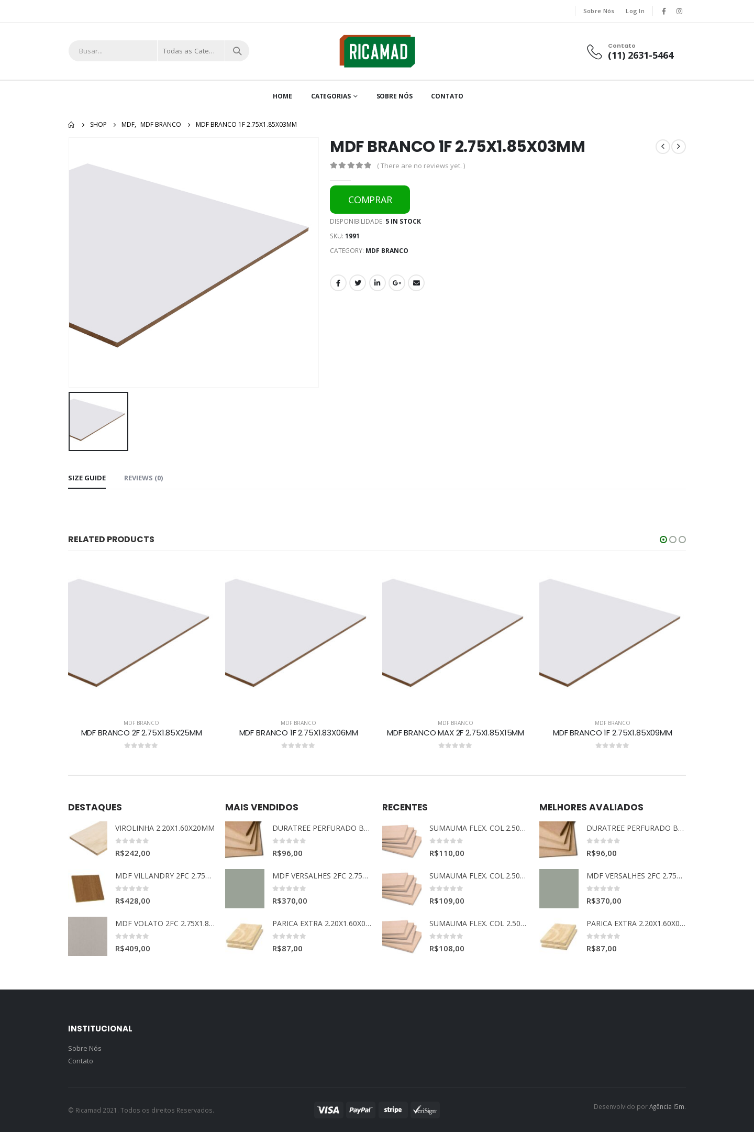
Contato (447, 96)
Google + (397, 282)
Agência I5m (666, 1106)
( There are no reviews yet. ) (421, 165)
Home (282, 96)
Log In (635, 11)
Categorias (331, 96)
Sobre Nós (598, 11)
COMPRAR (370, 199)
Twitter (357, 282)
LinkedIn (377, 282)
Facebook (338, 282)
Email (416, 282)
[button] (663, 539)
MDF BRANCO (386, 250)
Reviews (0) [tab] (143, 477)
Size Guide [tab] (87, 477)
